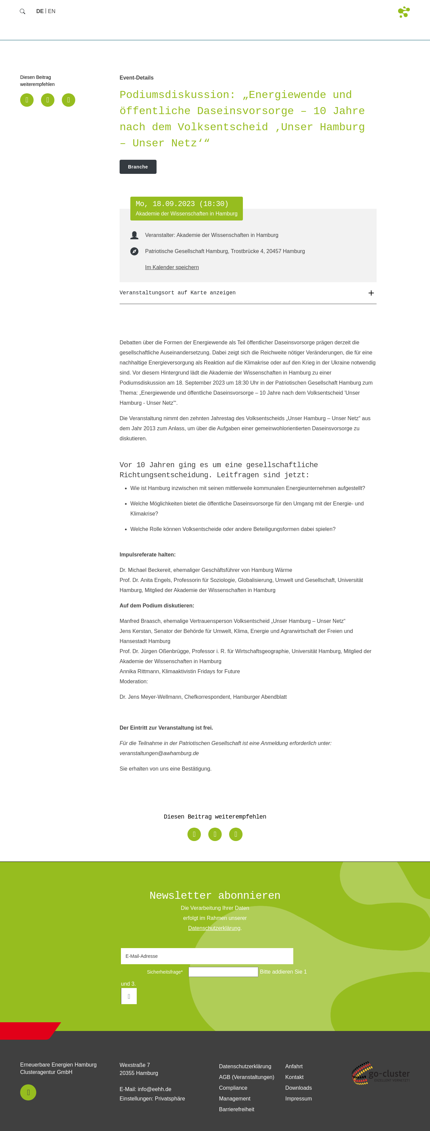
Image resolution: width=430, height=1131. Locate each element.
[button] (27, 100)
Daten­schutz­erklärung (214, 928)
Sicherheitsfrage (154, 972)
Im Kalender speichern (172, 267)
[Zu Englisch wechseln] (51, 11)
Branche (138, 166)
